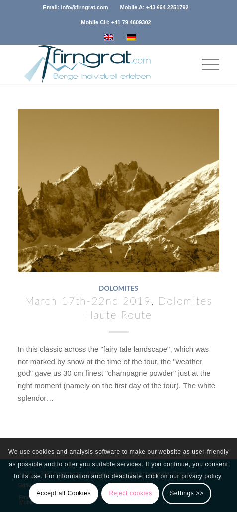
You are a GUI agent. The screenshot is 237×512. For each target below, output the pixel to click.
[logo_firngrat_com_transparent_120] (98, 64)
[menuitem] (75, 7)
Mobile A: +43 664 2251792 (154, 7)
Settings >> (186, 493)
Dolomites (118, 288)
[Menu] (205, 64)
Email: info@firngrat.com (75, 7)
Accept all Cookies (63, 493)
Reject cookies (130, 493)
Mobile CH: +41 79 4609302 (116, 22)
